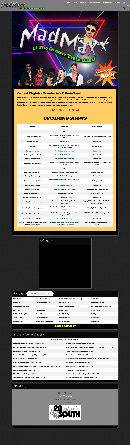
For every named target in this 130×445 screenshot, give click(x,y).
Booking (117, 2)
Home (68, 2)
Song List (83, 2)
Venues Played (107, 2)
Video (75, 2)
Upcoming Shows (94, 2)
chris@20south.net (65, 396)
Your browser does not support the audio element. (40, 293)
